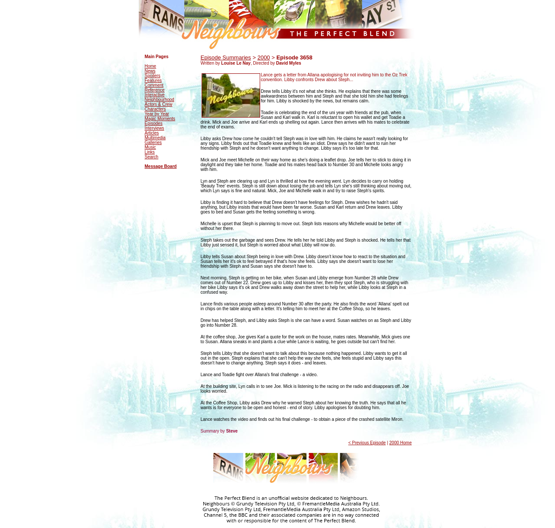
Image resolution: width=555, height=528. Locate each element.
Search (152, 156)
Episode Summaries (226, 57)
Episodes (154, 123)
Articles (152, 133)
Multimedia (155, 137)
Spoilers (152, 75)
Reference (155, 90)
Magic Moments (160, 118)
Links (150, 152)
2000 (264, 57)
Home (151, 66)
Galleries (153, 142)
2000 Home (400, 442)
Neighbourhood (159, 99)
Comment (154, 85)
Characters (155, 109)
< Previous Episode (366, 442)
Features (153, 80)
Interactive (155, 94)
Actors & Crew (159, 104)
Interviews (154, 128)
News (150, 71)
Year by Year (157, 114)
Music (150, 147)
